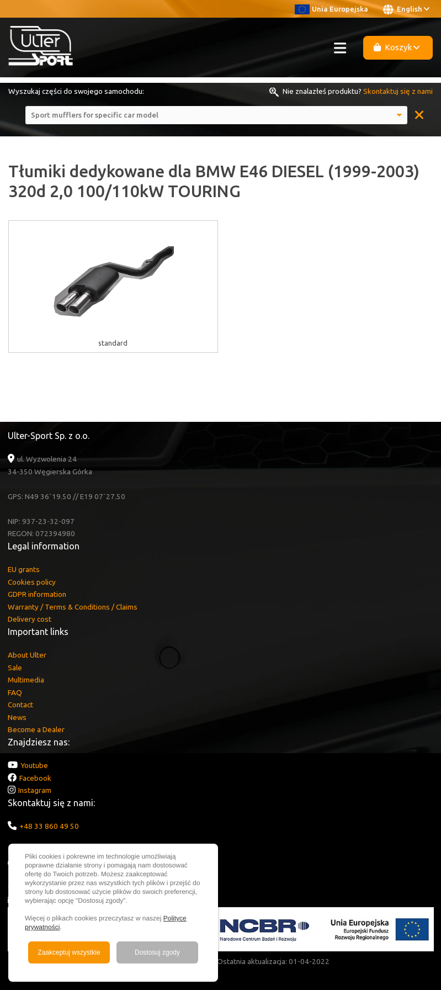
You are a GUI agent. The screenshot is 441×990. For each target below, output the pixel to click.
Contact (20, 704)
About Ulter (27, 654)
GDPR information (37, 594)
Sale (15, 667)
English (406, 9)
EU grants (24, 569)
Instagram (34, 790)
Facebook (35, 778)
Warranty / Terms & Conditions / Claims (72, 606)
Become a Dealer (36, 729)
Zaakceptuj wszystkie (69, 952)
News (17, 717)
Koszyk (397, 47)
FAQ (15, 692)
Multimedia (26, 679)
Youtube (34, 765)
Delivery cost (29, 619)
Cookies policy (32, 582)
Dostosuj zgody (157, 952)
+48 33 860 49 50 (49, 826)
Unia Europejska (331, 9)
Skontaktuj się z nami (398, 91)
